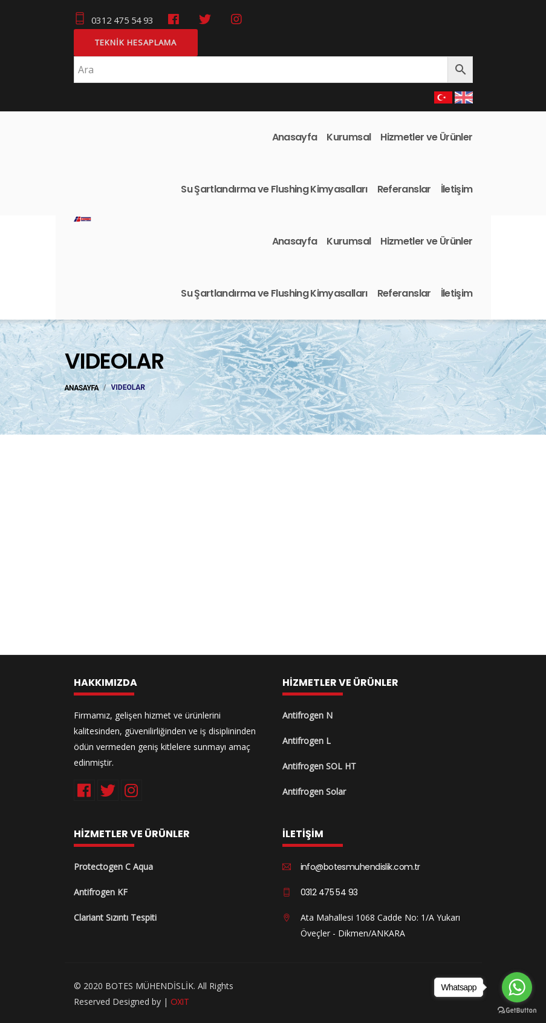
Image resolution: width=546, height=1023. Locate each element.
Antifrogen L (306, 739)
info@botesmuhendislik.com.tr (360, 866)
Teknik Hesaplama (136, 41)
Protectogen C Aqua (113, 866)
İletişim (457, 188)
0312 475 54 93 (114, 19)
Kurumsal (349, 136)
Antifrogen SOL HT (319, 765)
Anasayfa (294, 136)
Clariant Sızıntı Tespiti (115, 917)
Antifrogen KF (101, 891)
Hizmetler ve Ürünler (426, 136)
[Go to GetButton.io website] (517, 1011)
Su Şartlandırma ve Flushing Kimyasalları (274, 188)
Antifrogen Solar (314, 790)
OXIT (180, 1000)
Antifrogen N (307, 714)
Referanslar (404, 188)
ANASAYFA (82, 387)
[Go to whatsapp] (517, 987)
